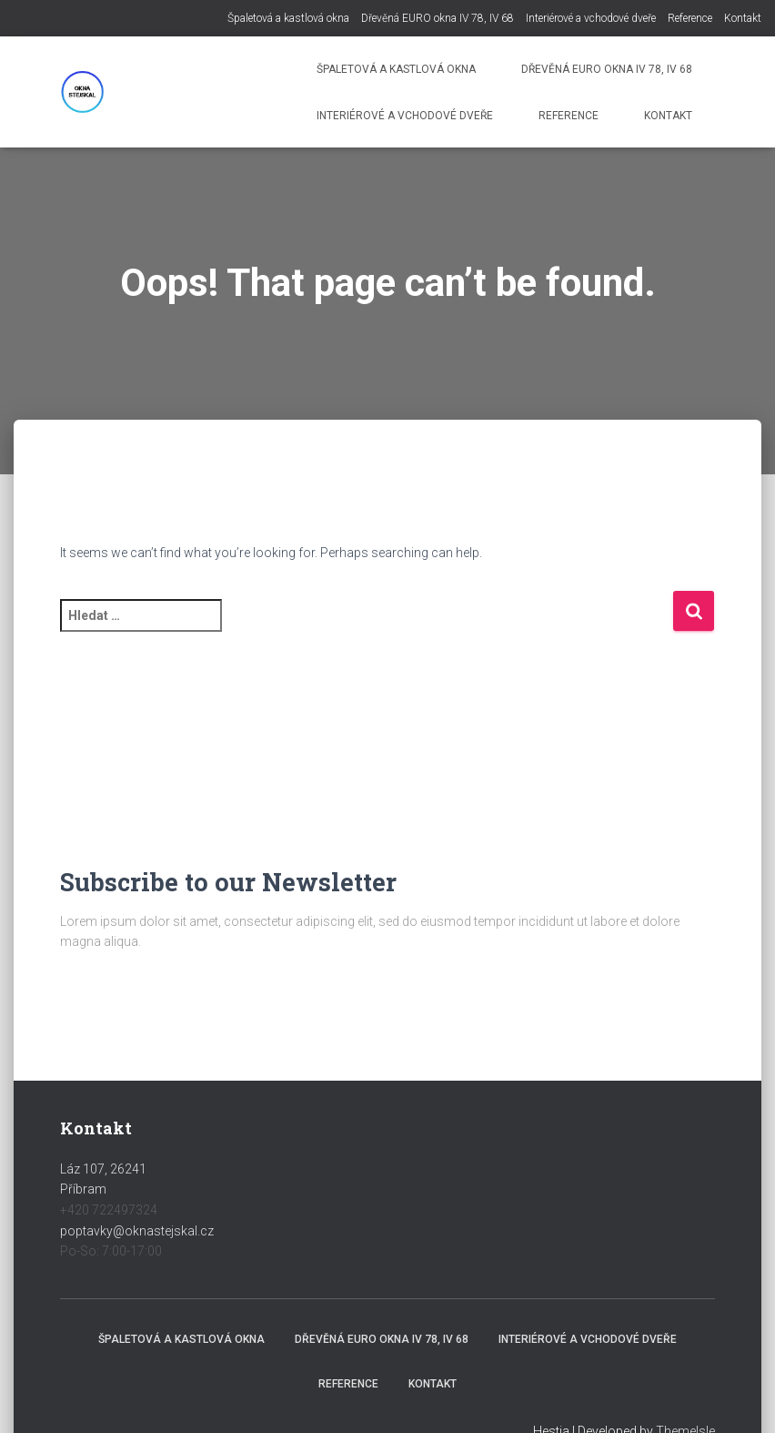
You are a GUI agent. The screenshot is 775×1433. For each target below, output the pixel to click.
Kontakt (742, 18)
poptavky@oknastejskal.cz (137, 1231)
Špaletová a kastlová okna (288, 18)
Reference (690, 18)
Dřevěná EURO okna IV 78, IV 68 (437, 18)
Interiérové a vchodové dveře (591, 18)
